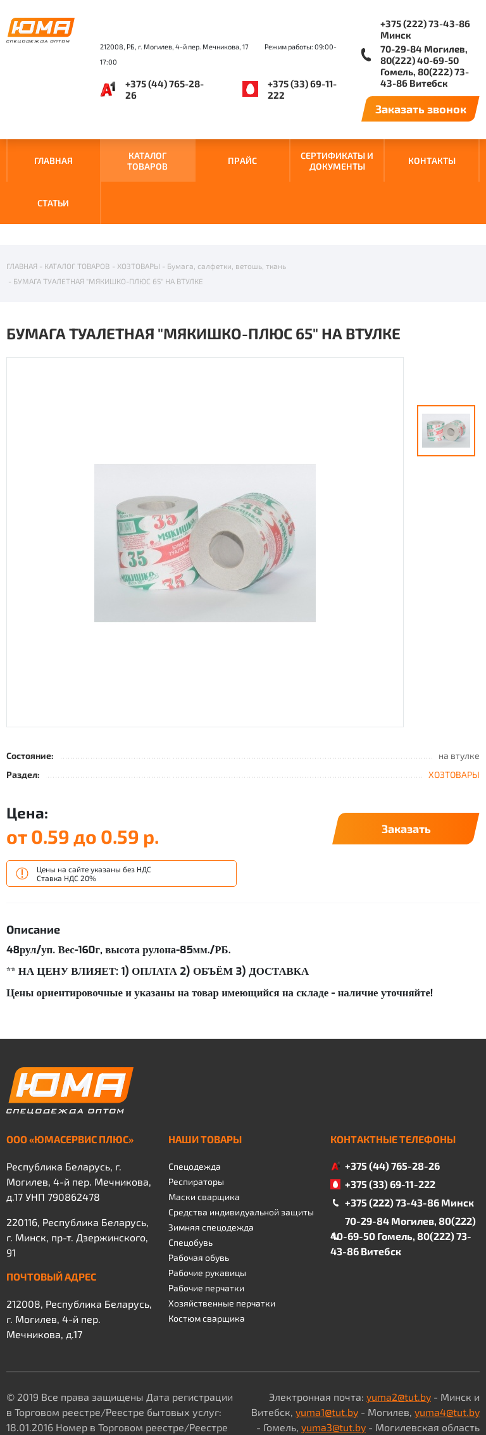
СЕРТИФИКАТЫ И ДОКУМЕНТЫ (337, 161)
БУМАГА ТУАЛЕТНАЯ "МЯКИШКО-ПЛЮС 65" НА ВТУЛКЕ (108, 218)
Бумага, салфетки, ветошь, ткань (226, 203)
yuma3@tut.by (333, 1364)
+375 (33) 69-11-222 (302, 89)
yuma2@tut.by (398, 1334)
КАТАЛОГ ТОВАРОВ (147, 161)
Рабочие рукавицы (207, 1210)
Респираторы (196, 1118)
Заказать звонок (420, 109)
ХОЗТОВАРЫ (138, 203)
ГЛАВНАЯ (53, 160)
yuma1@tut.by (327, 1349)
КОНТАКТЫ (432, 160)
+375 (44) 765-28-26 (164, 89)
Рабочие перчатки (206, 1225)
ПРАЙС (242, 160)
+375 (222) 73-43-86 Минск (425, 29)
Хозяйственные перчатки (221, 1240)
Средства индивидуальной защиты (241, 1149)
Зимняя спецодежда (211, 1164)
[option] (205, 480)
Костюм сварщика (206, 1255)
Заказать (406, 766)
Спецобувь (190, 1179)
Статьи (53, 202)
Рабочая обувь (198, 1194)
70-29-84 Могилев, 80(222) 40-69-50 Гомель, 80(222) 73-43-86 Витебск (424, 66)
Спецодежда (194, 1103)
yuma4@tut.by (447, 1349)
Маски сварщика (204, 1134)
